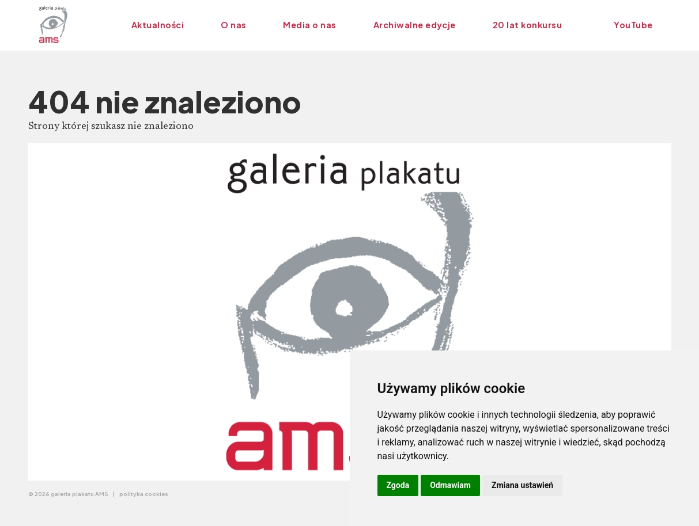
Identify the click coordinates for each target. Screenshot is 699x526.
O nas (233, 25)
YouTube (633, 25)
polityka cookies (143, 493)
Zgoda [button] (398, 485)
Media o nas (309, 25)
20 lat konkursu (527, 25)
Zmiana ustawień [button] (522, 485)
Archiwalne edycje (414, 25)
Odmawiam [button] (450, 485)
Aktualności (157, 25)
